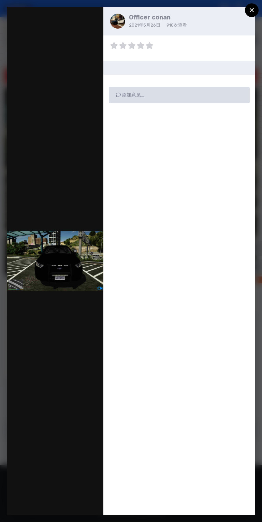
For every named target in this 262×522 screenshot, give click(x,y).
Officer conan (150, 17)
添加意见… (130, 95)
